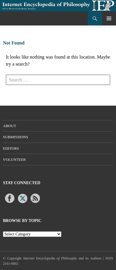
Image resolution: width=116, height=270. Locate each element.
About (9, 126)
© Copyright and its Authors (53, 258)
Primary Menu (109, 18)
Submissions (15, 137)
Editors (11, 148)
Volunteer (14, 159)
